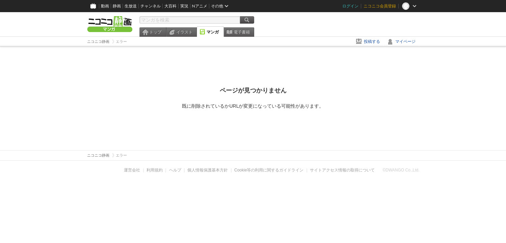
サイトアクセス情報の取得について (342, 170)
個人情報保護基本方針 (207, 170)
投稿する (372, 41)
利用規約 (155, 170)
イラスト (184, 32)
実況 (184, 5)
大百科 (170, 5)
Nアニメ (199, 5)
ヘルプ (175, 170)
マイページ (405, 41)
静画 (117, 5)
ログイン (350, 5)
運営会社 (132, 170)
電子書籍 (242, 32)
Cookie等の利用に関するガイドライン (268, 170)
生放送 (131, 5)
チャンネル (150, 5)
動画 (105, 5)
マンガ (213, 32)
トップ (155, 32)
